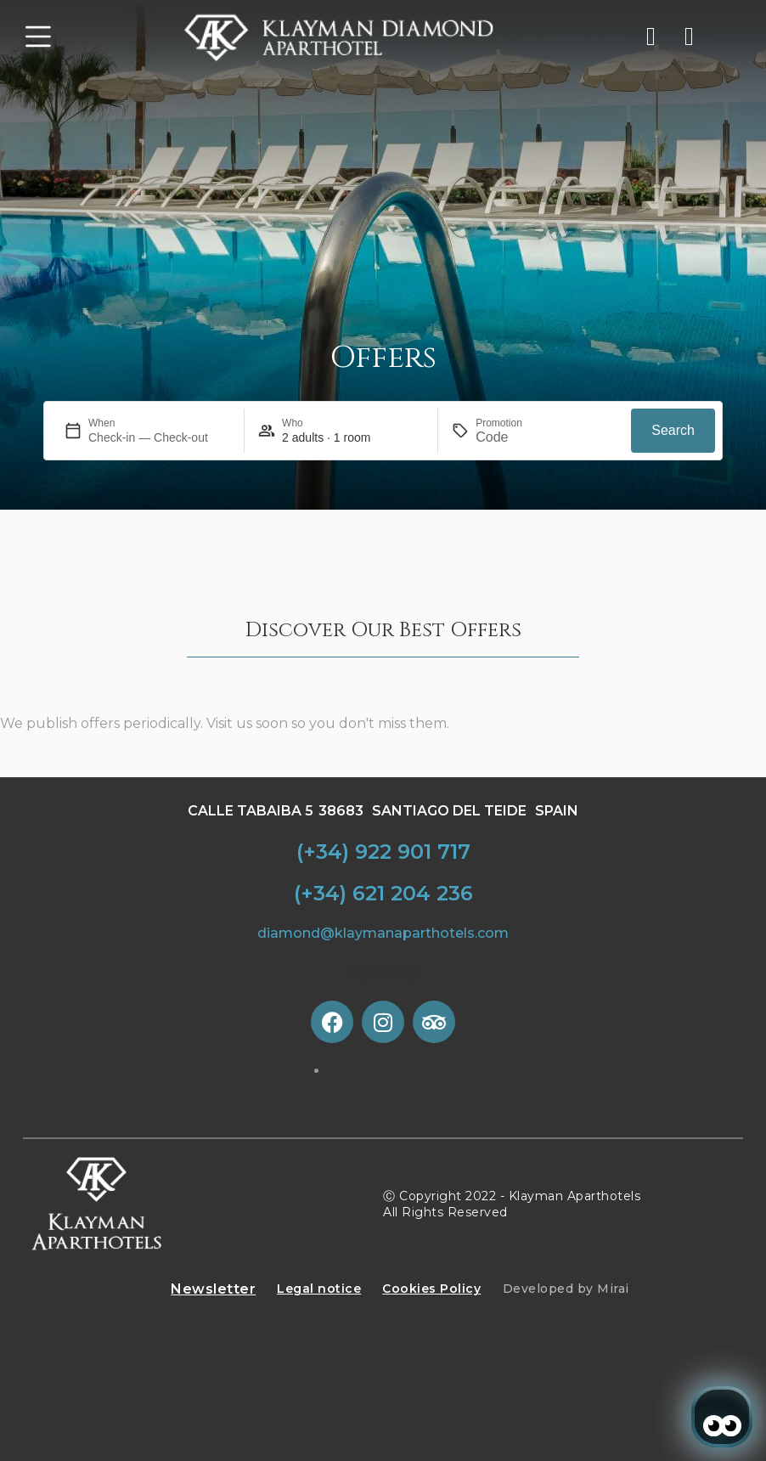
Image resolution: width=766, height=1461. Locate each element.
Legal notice (319, 1288)
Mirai (613, 1288)
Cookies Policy (431, 1288)
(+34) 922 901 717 (383, 851)
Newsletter (213, 1289)
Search (673, 430)
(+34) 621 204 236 (383, 893)
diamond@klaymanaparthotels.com (383, 933)
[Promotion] (516, 437)
